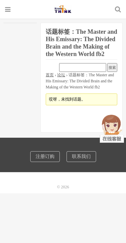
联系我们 (81, 156)
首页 (50, 75)
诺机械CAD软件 (63, 9)
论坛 (61, 75)
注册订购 (45, 156)
